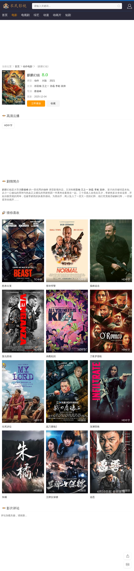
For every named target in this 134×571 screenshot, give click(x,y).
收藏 (53, 103)
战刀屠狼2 (51, 426)
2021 (52, 80)
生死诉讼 (7, 426)
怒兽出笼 (7, 286)
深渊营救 (95, 426)
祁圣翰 (37, 86)
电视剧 (25, 15)
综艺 (36, 15)
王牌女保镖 (52, 497)
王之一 (45, 86)
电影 (14, 15)
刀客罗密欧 (96, 356)
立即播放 (36, 103)
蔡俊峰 (37, 91)
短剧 (68, 15)
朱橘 (4, 497)
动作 (36, 80)
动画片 (57, 15)
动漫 (46, 15)
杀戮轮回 (51, 356)
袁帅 (63, 86)
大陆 (44, 80)
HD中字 (8, 125)
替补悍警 (51, 286)
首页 (5, 15)
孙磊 (52, 86)
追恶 (92, 497)
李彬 (57, 86)
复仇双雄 (7, 356)
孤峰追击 (95, 286)
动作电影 (27, 66)
